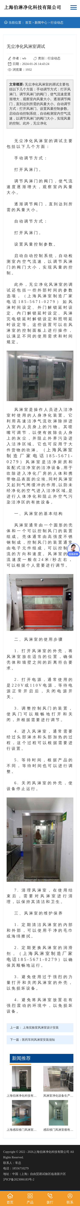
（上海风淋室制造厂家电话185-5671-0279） (40, 455)
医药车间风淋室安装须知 (38, 1039)
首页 (28, 22)
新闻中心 (41, 22)
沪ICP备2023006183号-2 (18, 1179)
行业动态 (57, 22)
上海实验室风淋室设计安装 (41, 1027)
